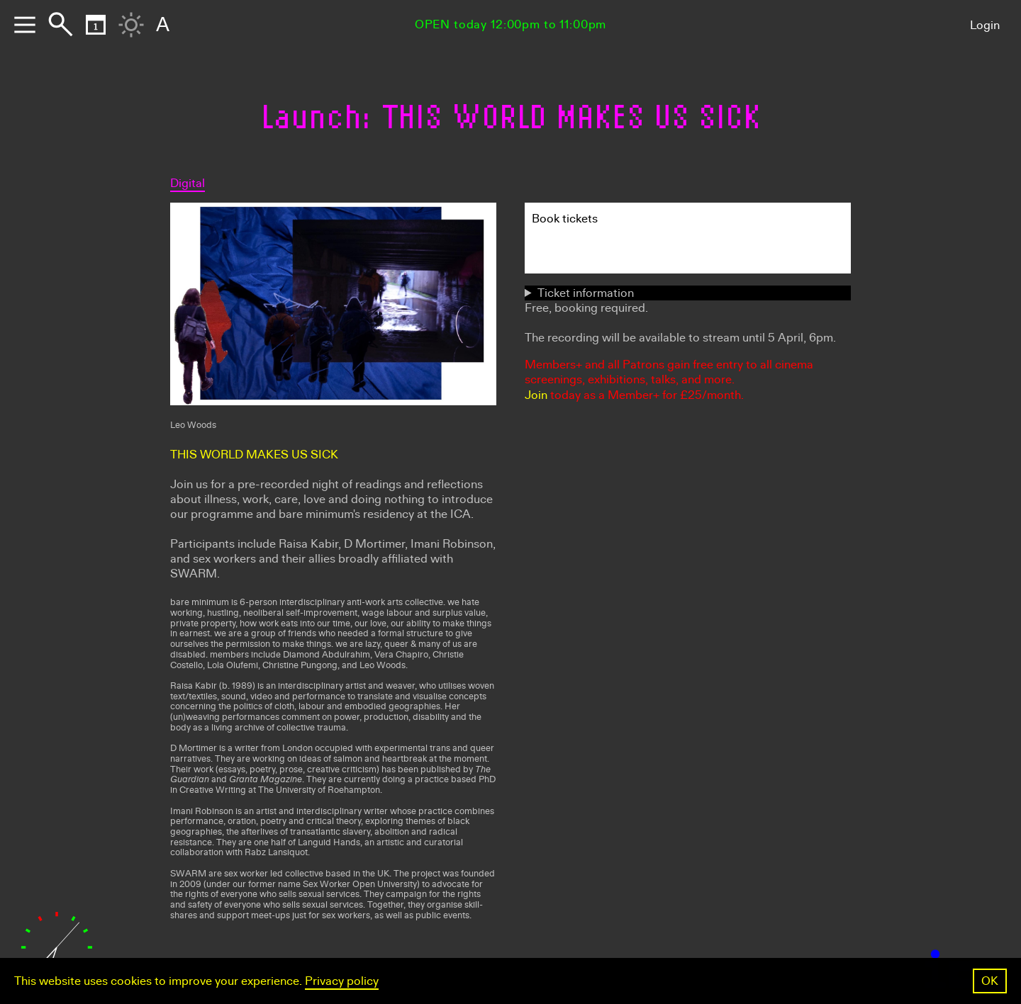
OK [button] (989, 981)
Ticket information (585, 293)
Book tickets (565, 218)
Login (985, 25)
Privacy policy (342, 981)
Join (536, 395)
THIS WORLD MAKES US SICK (254, 454)
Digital (187, 183)
